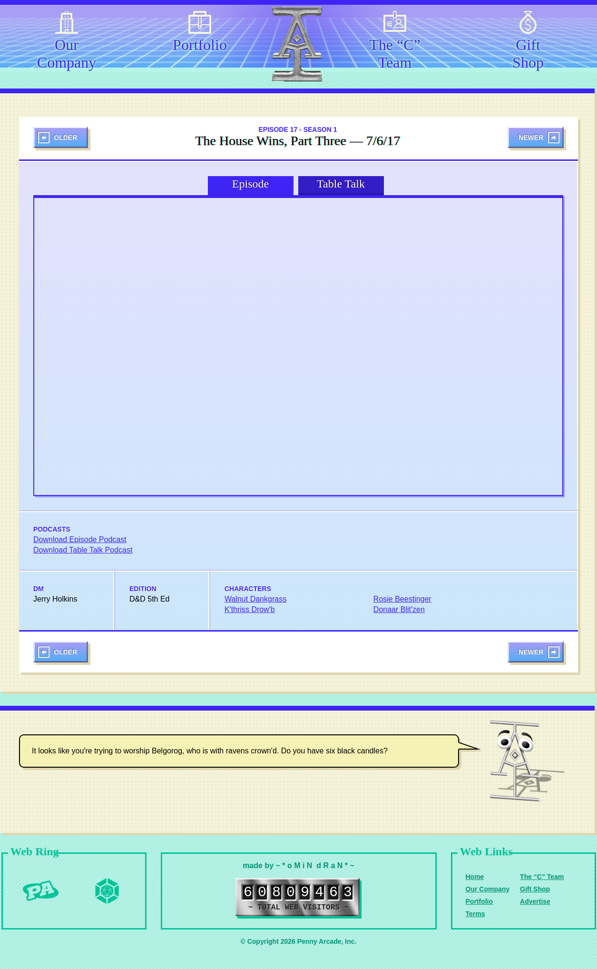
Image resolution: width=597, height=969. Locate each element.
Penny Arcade (40, 891)
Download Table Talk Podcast (82, 550)
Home (475, 876)
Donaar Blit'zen (399, 609)
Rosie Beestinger (402, 599)
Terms (475, 914)
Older (65, 137)
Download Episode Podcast (80, 539)
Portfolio (200, 44)
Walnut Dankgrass (255, 599)
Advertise (535, 901)
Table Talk (341, 184)
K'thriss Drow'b (250, 609)
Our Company (66, 52)
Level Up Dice (107, 891)
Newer (531, 137)
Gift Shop (528, 52)
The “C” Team (395, 52)
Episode (250, 184)
